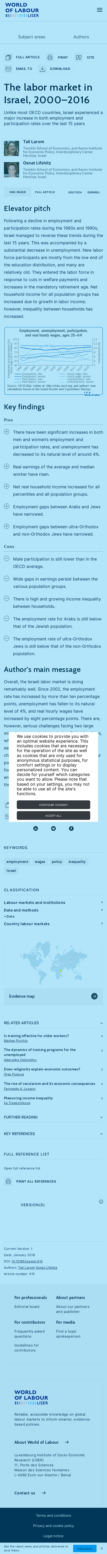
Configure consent (53, 804)
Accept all (53, 815)
